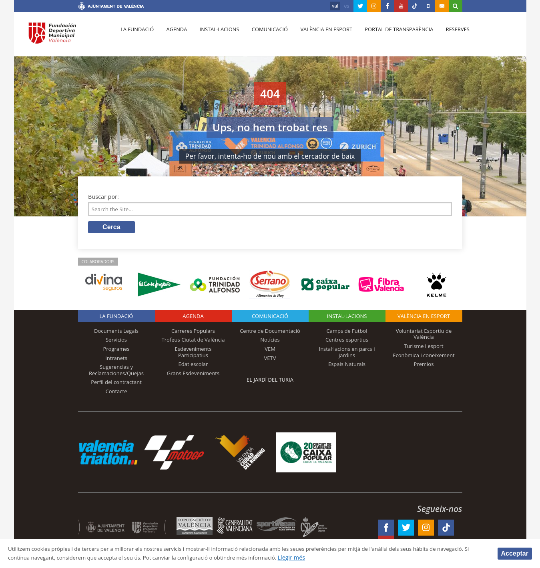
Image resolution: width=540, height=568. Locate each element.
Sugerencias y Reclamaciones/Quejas (116, 371)
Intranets (116, 359)
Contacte (116, 392)
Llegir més (350, 557)
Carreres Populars (193, 332)
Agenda (173, 36)
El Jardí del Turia (270, 381)
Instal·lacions (215, 36)
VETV (270, 359)
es (346, 6)
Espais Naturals (346, 365)
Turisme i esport (424, 347)
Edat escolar (193, 365)
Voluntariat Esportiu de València (424, 335)
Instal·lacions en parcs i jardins (347, 353)
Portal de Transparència (389, 36)
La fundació (136, 36)
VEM (270, 350)
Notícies (270, 341)
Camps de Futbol (347, 332)
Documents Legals (116, 332)
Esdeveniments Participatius (193, 353)
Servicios (116, 341)
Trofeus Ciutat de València (193, 341)
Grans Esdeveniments (193, 374)
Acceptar (514, 553)
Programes (116, 350)
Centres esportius (346, 341)
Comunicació (263, 36)
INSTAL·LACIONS (347, 317)
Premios (424, 365)
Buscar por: (103, 196)
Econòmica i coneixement (424, 356)
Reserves (447, 36)
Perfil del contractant (116, 383)
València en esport (318, 36)
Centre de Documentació (270, 332)
